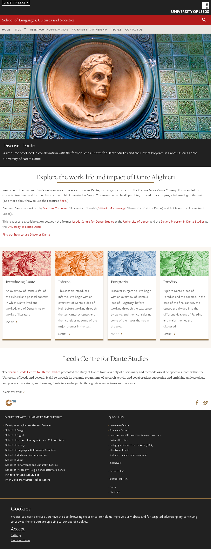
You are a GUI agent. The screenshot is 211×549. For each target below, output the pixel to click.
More (10, 322)
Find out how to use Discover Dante (26, 234)
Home (6, 29)
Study (18, 29)
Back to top (12, 392)
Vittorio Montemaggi (111, 208)
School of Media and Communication (26, 455)
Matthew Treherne (55, 208)
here (63, 200)
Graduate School (119, 430)
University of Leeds (136, 221)
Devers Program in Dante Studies (182, 221)
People (116, 29)
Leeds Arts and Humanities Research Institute (135, 435)
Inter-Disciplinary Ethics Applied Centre (27, 479)
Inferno (64, 281)
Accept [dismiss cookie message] (18, 528)
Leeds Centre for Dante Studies (93, 221)
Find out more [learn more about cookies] (20, 540)
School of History (15, 445)
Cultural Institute (119, 440)
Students (115, 492)
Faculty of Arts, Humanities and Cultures (28, 425)
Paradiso (170, 281)
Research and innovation (49, 29)
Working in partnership (89, 29)
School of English (15, 435)
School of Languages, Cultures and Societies (38, 20)
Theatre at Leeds (119, 450)
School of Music (14, 460)
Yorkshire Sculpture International (128, 455)
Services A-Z (117, 471)
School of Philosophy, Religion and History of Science (35, 470)
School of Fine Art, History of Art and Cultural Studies (35, 440)
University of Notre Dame (24, 226)
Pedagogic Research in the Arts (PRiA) (132, 445)
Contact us (133, 29)
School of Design (14, 430)
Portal (113, 487)
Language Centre (119, 425)
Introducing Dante (20, 281)
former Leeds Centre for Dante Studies (34, 372)
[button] (204, 20)
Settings (16, 535)
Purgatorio (119, 281)
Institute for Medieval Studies (22, 475)
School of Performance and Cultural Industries (31, 465)
